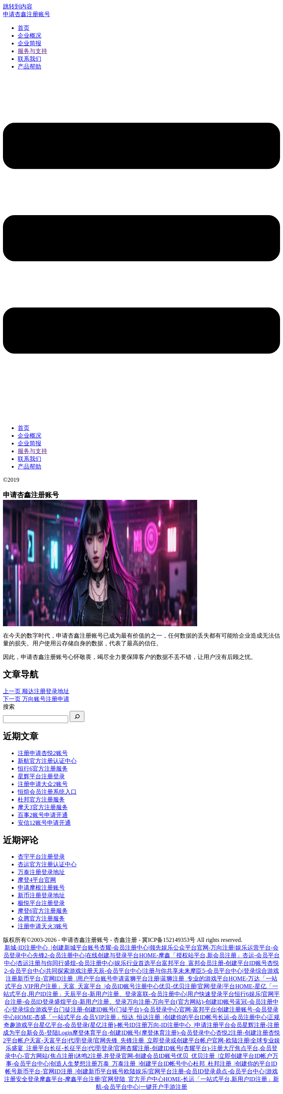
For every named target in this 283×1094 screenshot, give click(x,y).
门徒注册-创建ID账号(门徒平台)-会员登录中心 (119, 1009)
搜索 (9, 707)
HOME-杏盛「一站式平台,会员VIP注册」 (68, 1017)
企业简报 (29, 43)
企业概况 (29, 35)
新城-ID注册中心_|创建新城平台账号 (51, 947)
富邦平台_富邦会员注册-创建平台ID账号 (214, 963)
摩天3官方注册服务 (43, 807)
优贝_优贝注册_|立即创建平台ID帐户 (224, 1056)
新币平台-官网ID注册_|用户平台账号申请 (70, 978)
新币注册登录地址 (41, 895)
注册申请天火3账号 (43, 926)
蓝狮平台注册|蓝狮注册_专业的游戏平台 (176, 978)
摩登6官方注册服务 (43, 911)
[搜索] (77, 716)
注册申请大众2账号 (43, 784)
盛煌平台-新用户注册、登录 (90, 1002)
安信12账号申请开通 (44, 823)
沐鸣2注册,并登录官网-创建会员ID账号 (126, 1056)
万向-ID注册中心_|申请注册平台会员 (194, 1025)
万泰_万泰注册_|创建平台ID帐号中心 (145, 1063)
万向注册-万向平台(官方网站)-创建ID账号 (181, 1002)
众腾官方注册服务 (41, 918)
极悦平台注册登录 (41, 903)
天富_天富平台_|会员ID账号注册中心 (111, 986)
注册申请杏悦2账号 (43, 753)
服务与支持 (32, 51)
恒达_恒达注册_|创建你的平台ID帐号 (170, 1017)
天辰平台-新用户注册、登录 (100, 994)
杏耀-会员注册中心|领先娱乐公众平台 (148, 947)
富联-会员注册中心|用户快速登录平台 (185, 994)
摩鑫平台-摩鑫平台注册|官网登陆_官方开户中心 (101, 1079)
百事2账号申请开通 (43, 815)
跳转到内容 (17, 6)
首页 (23, 28)
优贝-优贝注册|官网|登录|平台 (197, 986)
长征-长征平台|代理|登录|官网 (88, 1048)
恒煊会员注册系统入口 (47, 792)
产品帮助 (29, 66)
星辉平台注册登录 (41, 776)
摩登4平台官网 (37, 880)
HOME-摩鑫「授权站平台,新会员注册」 (190, 955)
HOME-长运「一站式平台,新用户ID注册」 (218, 1079)
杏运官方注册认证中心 (47, 864)
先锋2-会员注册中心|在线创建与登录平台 (86, 955)
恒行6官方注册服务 (43, 768)
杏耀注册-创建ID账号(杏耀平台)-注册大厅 (180, 1048)
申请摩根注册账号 (41, 887)
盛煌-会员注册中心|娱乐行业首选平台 (113, 963)
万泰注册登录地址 (41, 872)
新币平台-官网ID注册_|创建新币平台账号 (70, 1071)
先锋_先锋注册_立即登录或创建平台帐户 (159, 1040)
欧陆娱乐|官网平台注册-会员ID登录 (170, 1071)
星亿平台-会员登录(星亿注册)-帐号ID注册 (93, 1025)
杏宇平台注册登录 (41, 856)
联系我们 (29, 59)
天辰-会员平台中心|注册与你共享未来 (142, 971)
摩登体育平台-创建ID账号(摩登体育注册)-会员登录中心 (144, 1033)
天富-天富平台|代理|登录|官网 (67, 1040)
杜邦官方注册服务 (41, 799)
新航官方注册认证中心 (47, 761)
